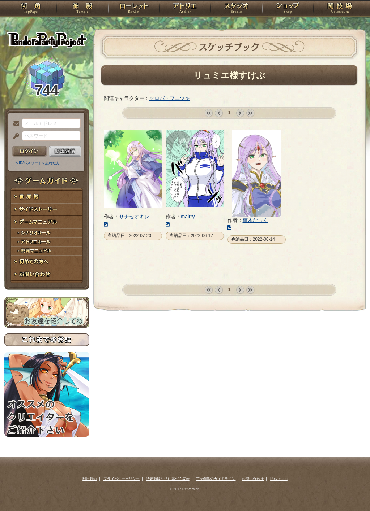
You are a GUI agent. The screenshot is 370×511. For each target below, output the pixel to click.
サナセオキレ (134, 216)
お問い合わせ (46, 274)
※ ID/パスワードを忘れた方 (37, 163)
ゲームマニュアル (46, 222)
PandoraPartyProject (46, 40)
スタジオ (236, 9)
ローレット (134, 9)
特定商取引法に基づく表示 (168, 479)
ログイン (29, 151)
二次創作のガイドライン (215, 479)
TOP (30, 9)
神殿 (82, 9)
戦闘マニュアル (46, 251)
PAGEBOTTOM (352, 491)
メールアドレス (14, 123)
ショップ (288, 9)
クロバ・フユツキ (169, 98)
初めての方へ (46, 262)
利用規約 (89, 479)
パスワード (14, 136)
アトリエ (185, 9)
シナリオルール (46, 232)
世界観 (46, 197)
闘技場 (340, 9)
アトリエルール (46, 241)
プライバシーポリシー (121, 479)
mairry (188, 216)
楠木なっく (255, 220)
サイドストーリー (46, 209)
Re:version (279, 479)
